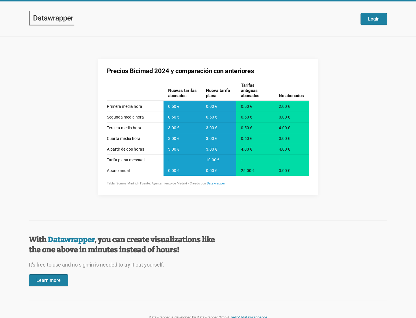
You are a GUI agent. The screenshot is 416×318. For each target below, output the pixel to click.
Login (374, 19)
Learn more (48, 280)
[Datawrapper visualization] (208, 126)
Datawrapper (71, 239)
